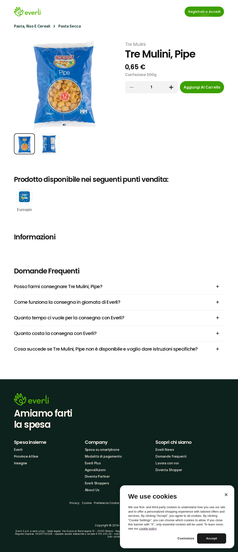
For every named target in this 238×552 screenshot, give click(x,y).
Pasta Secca (69, 26)
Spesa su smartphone (102, 450)
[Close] (226, 495)
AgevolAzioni (95, 470)
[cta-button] (202, 87)
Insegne (20, 463)
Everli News (164, 450)
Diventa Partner (97, 476)
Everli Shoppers (97, 483)
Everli (18, 450)
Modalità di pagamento (103, 456)
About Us (92, 490)
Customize (186, 538)
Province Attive (26, 456)
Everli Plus (93, 463)
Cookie (87, 503)
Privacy (74, 503)
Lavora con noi (167, 463)
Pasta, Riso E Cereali (32, 26)
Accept (211, 538)
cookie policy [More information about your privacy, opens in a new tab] (148, 528)
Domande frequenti (170, 456)
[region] (177, 516)
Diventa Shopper (168, 470)
